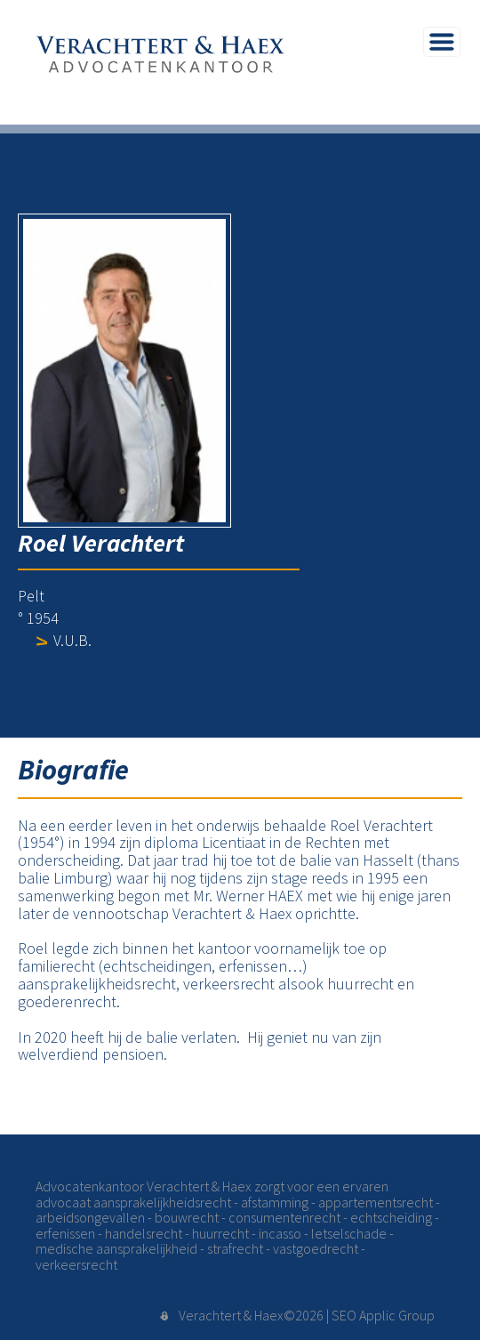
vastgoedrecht (315, 1248)
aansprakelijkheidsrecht (162, 1202)
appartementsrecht (375, 1202)
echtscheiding (391, 1217)
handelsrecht (143, 1233)
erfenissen (65, 1233)
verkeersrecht (76, 1264)
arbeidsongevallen (90, 1217)
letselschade (349, 1233)
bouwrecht (187, 1217)
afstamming (274, 1202)
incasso (280, 1233)
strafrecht (235, 1248)
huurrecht (220, 1233)
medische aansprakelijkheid (116, 1248)
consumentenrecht (284, 1217)
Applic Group (397, 1315)
